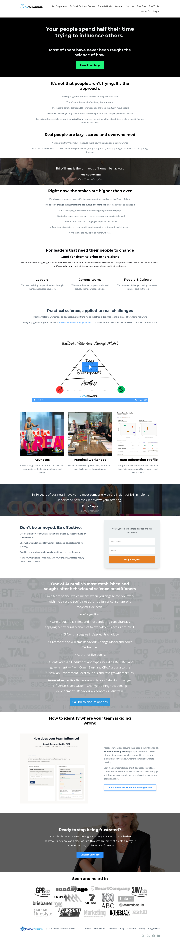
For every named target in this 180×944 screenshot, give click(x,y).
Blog (122, 928)
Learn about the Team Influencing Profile (130, 787)
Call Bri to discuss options (90, 702)
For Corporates (59, 6)
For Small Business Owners (82, 6)
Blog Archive (154, 928)
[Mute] (135, 400)
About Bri (145, 11)
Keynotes (119, 6)
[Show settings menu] (140, 400)
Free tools (112, 928)
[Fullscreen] (145, 400)
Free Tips (141, 6)
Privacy (142, 928)
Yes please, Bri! (132, 559)
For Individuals (105, 6)
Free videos (99, 928)
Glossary (132, 928)
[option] (90, 171)
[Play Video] (34, 400)
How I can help (90, 65)
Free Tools (154, 6)
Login (156, 11)
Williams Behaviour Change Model (75, 322)
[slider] (87, 400)
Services (130, 6)
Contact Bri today (90, 855)
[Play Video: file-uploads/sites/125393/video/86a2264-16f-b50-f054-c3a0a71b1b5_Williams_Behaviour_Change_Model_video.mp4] (90, 367)
